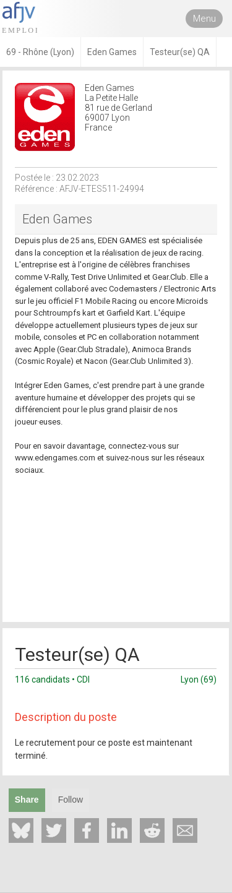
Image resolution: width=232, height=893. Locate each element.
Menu (204, 18)
